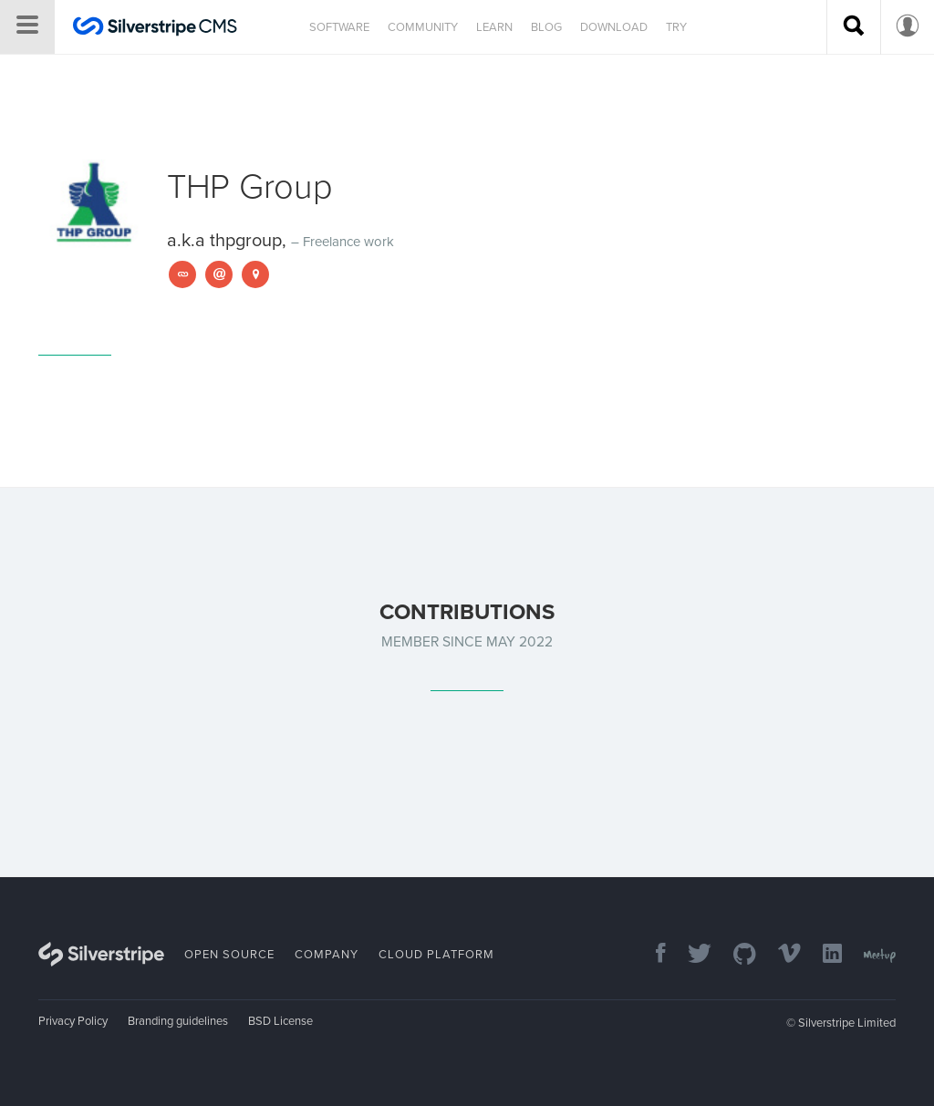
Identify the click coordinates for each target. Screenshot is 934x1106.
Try (676, 27)
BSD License (280, 1021)
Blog (546, 27)
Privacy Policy (73, 1021)
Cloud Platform (436, 954)
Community (423, 27)
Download (614, 27)
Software (339, 27)
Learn (494, 27)
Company (326, 954)
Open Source (229, 954)
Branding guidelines (178, 1021)
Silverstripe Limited (847, 1023)
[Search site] (853, 27)
